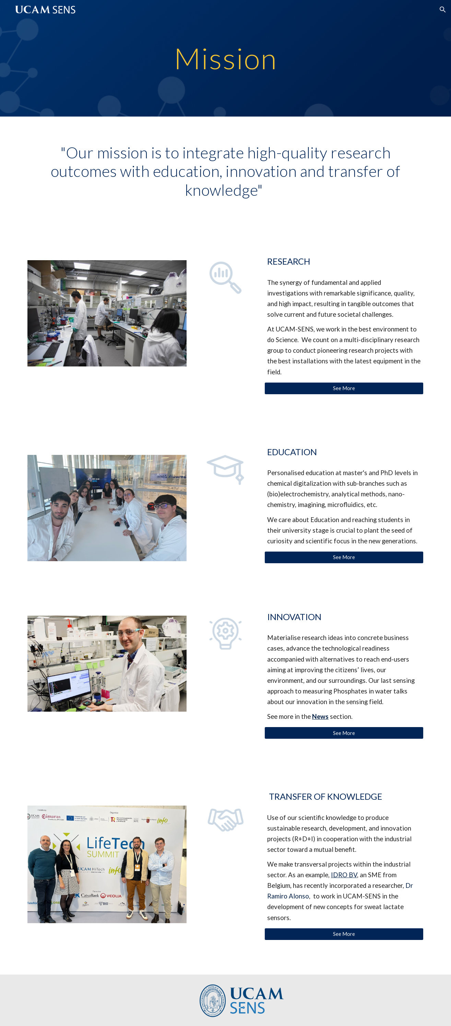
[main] (225, 58)
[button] (443, 9)
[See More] (344, 388)
